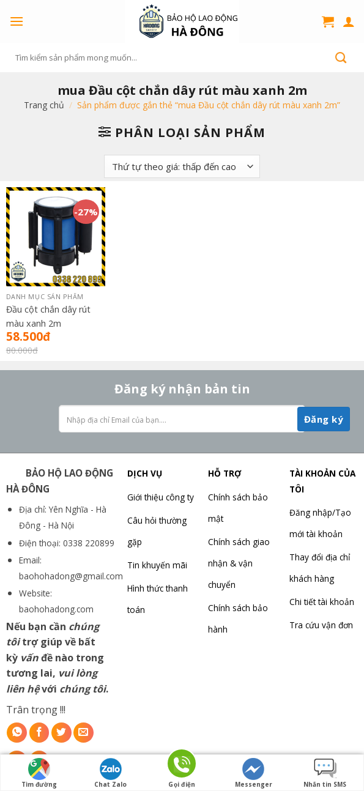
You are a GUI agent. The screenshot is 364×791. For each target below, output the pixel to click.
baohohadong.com (56, 609)
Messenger (253, 773)
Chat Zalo (110, 773)
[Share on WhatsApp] (17, 732)
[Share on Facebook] (39, 732)
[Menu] (16, 21)
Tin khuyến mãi (157, 565)
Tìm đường (39, 773)
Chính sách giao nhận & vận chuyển (239, 563)
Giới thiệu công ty (160, 497)
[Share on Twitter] (61, 732)
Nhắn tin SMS (324, 773)
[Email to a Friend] (83, 732)
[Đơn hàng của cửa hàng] (181, 166)
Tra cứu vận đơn (321, 625)
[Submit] (340, 57)
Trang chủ (44, 105)
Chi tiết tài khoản (321, 601)
